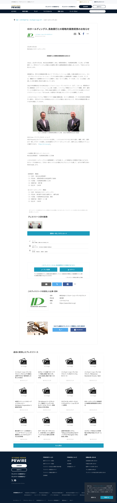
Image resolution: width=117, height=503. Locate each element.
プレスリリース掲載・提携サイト (50, 472)
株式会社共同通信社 (44, 492)
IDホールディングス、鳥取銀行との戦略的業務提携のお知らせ (93, 403)
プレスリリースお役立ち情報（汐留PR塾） (52, 466)
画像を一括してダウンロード (58, 233)
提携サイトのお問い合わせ (92, 466)
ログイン (99, 6)
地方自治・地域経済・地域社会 (45, 247)
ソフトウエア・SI (24, 20)
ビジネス (13, 11)
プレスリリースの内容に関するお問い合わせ (96, 472)
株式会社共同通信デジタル (72, 492)
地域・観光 (25, 11)
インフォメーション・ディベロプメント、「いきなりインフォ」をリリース (69, 374)
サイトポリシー (16, 500)
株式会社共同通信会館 (57, 492)
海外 (98, 2)
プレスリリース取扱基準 (53, 500)
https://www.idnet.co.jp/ (68, 303)
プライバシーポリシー (99, 486)
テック (36, 11)
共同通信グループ (71, 466)
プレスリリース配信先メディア (49, 469)
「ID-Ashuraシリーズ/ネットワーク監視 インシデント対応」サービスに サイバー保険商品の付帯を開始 (46, 404)
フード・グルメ (73, 11)
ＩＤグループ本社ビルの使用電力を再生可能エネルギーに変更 (93, 432)
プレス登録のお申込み (91, 469)
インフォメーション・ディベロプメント (44, 34)
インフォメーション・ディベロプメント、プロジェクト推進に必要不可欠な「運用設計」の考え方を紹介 (23, 374)
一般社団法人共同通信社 (30, 492)
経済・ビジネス (35, 247)
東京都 (33, 251)
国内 (83, 2)
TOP (17, 20)
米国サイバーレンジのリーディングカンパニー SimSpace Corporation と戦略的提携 (23, 404)
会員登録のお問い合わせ (91, 460)
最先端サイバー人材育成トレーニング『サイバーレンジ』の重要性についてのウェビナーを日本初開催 (23, 433)
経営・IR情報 (35, 242)
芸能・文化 (61, 11)
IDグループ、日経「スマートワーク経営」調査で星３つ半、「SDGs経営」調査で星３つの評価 (46, 374)
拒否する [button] (93, 497)
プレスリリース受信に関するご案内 (74, 277)
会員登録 (85, 6)
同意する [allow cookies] (106, 497)
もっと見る (58, 445)
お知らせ (69, 460)
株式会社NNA (27, 495)
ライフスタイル (48, 11)
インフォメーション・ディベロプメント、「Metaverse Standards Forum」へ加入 (92, 374)
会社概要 (69, 463)
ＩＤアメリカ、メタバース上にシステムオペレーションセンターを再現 (70, 403)
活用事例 (45, 475)
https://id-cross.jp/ (44, 144)
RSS (71, 500)
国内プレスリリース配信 (48, 460)
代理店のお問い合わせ (91, 463)
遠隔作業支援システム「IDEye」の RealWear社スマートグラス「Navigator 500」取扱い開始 (69, 433)
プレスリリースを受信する (68, 6)
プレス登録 (45, 269)
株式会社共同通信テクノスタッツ (69, 495)
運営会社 (64, 500)
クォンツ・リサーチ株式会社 (40, 495)
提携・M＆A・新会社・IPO (43, 242)
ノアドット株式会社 (54, 495)
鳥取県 (42, 251)
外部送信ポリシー (40, 500)
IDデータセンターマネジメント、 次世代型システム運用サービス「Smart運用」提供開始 (46, 433)
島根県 (46, 251)
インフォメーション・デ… (36, 20)
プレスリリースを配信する (52, 6)
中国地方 (38, 251)
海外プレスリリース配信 (48, 463)
